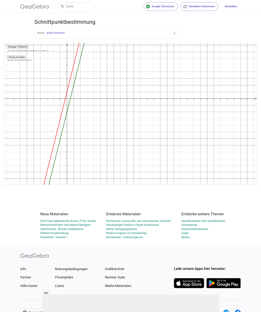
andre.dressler (56, 32)
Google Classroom (160, 6)
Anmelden (231, 6)
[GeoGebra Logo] (34, 6)
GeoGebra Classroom (199, 6)
